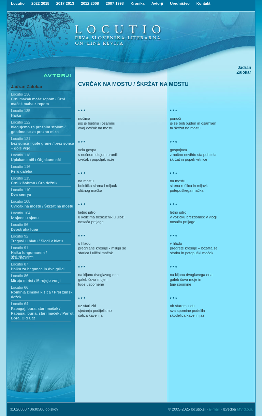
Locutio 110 (20, 190)
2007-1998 (115, 3)
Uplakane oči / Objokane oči (36, 160)
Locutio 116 (20, 166)
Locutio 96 (19, 225)
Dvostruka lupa (24, 229)
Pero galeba (21, 171)
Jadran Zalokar (27, 86)
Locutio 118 (20, 155)
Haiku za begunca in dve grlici (37, 269)
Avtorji (157, 3)
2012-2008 (90, 3)
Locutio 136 (20, 94)
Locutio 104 (20, 213)
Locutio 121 (20, 139)
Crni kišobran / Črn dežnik (34, 183)
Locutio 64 (19, 304)
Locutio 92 (19, 236)
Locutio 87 (19, 264)
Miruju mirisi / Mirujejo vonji (35, 280)
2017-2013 (65, 3)
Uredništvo (179, 3)
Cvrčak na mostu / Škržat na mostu (42, 206)
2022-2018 (40, 3)
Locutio (18, 3)
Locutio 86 (19, 276)
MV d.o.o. (245, 409)
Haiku (16, 115)
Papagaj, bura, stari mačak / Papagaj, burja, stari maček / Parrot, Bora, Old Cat (42, 313)
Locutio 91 (19, 248)
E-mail (214, 409)
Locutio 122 (20, 122)
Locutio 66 (19, 287)
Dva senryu (21, 194)
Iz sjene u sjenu (25, 218)
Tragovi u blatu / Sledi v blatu (37, 241)
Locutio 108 (20, 201)
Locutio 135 (20, 111)
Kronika (138, 3)
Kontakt (203, 3)
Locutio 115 (20, 178)
